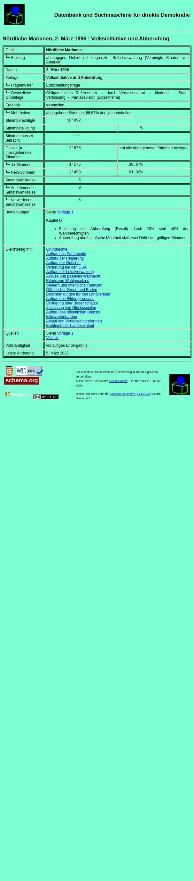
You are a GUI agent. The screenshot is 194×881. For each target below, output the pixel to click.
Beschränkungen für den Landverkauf (78, 294)
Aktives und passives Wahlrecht (73, 276)
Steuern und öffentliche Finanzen (74, 285)
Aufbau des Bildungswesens (70, 298)
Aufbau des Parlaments (66, 254)
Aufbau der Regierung (65, 258)
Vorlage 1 (65, 212)
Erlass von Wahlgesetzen (67, 280)
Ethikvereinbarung (61, 316)
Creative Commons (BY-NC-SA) (130, 393)
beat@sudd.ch (118, 381)
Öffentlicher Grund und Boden (71, 289)
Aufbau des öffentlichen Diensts (73, 312)
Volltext (52, 338)
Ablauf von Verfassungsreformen (74, 321)
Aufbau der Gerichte (63, 263)
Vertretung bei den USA (66, 267)
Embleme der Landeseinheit (70, 325)
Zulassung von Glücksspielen (71, 307)
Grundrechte (57, 249)
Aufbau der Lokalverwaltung (70, 272)
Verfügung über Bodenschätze (72, 303)
